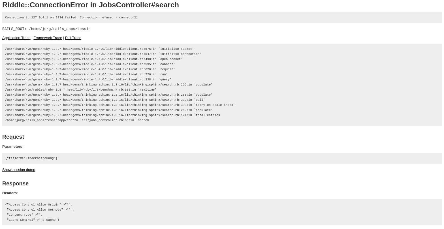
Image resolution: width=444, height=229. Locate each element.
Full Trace (73, 38)
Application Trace (16, 38)
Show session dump (18, 170)
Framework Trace (47, 38)
